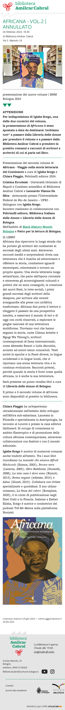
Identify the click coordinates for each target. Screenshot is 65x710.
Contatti (10, 685)
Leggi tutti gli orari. (44, 651)
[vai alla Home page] (17, 645)
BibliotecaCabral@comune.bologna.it (21, 671)
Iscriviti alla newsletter (16, 690)
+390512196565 (19, 667)
